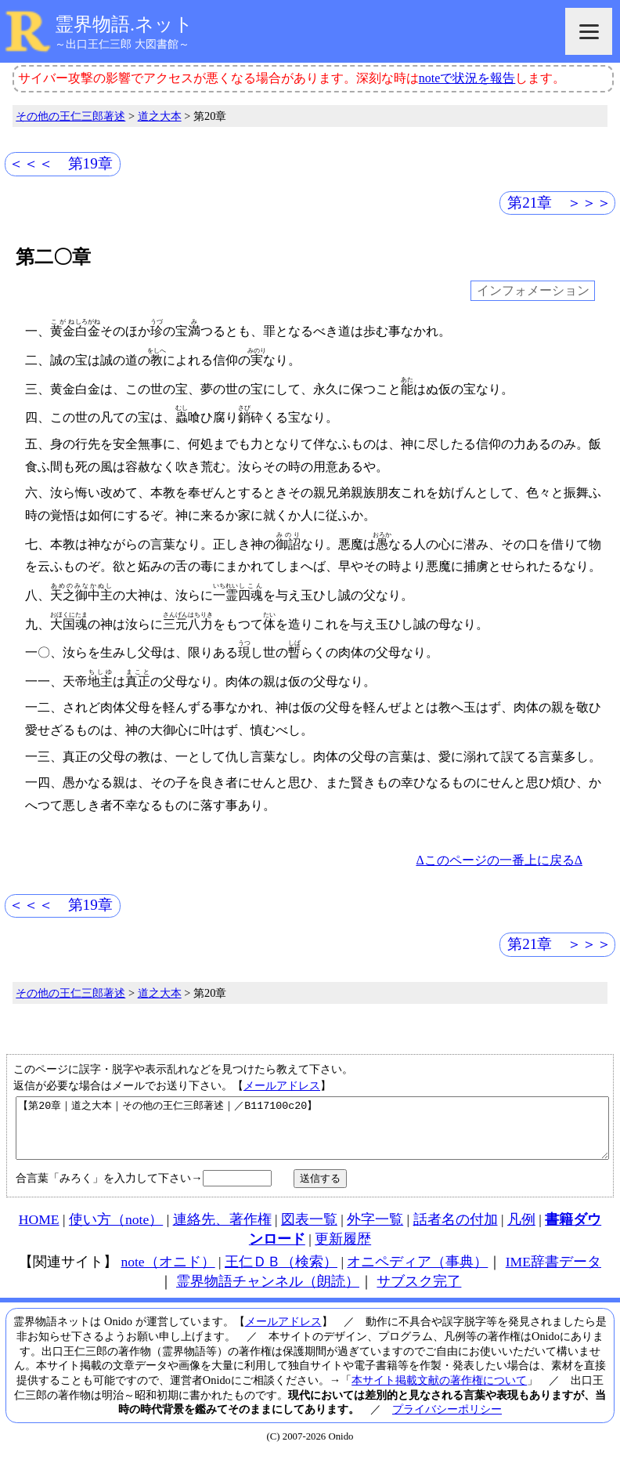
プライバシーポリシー (447, 1420)
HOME (39, 1231)
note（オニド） (167, 1273)
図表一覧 (309, 1231)
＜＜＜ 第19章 (61, 163)
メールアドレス (281, 1085)
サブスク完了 (419, 1293)
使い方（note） (116, 1231)
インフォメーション (533, 291)
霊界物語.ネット (124, 24)
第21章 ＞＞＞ (559, 202)
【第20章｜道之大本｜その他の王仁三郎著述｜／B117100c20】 (312, 1134)
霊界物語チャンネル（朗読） (267, 1293)
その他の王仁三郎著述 (70, 116)
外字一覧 (375, 1231)
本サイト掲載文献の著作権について (439, 1392)
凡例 (521, 1231)
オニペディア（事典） (417, 1273)
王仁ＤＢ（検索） (281, 1273)
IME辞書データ (553, 1273)
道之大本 (160, 116)
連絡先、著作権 (222, 1231)
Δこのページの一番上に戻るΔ (499, 860)
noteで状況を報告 (467, 78)
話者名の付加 (455, 1231)
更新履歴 (343, 1251)
